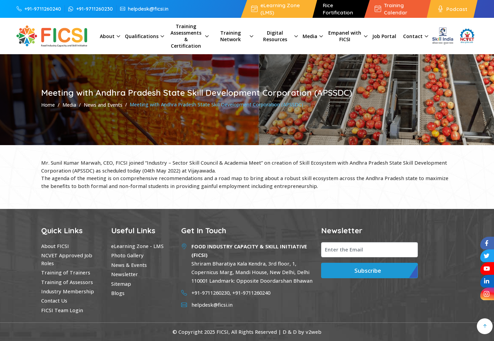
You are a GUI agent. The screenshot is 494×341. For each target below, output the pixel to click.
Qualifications (141, 36)
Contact (413, 36)
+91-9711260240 (38, 8)
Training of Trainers (65, 272)
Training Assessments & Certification (185, 36)
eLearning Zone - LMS (137, 246)
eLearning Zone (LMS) (275, 9)
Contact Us (54, 300)
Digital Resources (275, 36)
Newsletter (124, 274)
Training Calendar (391, 9)
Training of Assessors (67, 282)
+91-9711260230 (90, 8)
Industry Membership (67, 291)
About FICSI (55, 246)
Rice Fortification (338, 9)
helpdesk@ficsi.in (144, 8)
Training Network (230, 36)
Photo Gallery (127, 255)
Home (48, 105)
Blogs (118, 293)
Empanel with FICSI (344, 36)
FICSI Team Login (62, 310)
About (107, 36)
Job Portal (384, 36)
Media (310, 36)
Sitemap (121, 283)
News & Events (129, 264)
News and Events (103, 105)
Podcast (452, 8)
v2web (313, 331)
